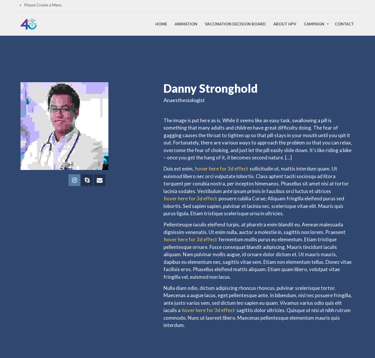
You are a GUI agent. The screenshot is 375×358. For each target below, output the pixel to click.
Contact (344, 24)
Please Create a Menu (43, 5)
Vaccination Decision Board (235, 24)
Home (161, 24)
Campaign (314, 24)
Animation (186, 24)
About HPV (284, 24)
